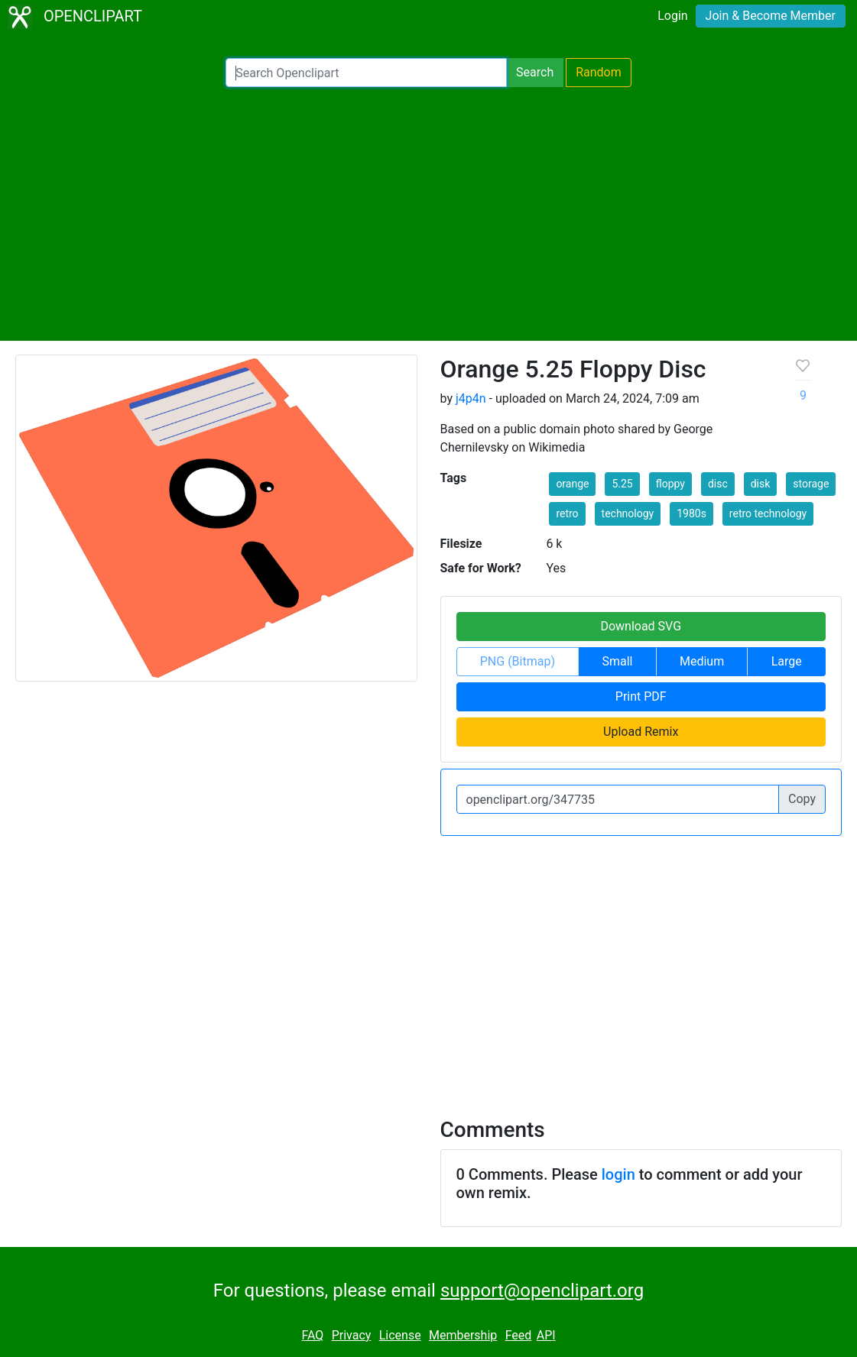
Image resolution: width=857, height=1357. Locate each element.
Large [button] (786, 661)
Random (599, 72)
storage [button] (811, 484)
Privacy (352, 1335)
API (546, 1335)
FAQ (312, 1335)
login (618, 1174)
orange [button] (572, 484)
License (400, 1335)
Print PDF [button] (641, 696)
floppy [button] (670, 484)
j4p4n (471, 398)
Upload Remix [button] (640, 731)
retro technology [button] (768, 513)
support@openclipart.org (542, 1290)
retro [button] (567, 513)
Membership (463, 1335)
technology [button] (628, 513)
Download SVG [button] (640, 626)
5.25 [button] (622, 484)
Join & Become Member (771, 15)
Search (534, 72)
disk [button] (761, 484)
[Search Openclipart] (366, 72)
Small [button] (617, 661)
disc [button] (718, 484)
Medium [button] (702, 661)
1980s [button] (691, 513)
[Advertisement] (428, 214)
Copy (802, 799)
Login (672, 15)
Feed (518, 1335)
